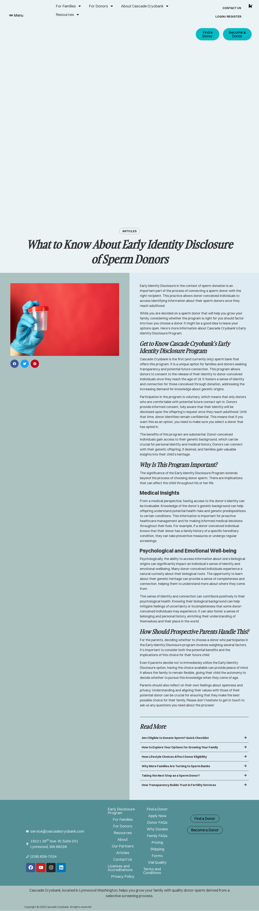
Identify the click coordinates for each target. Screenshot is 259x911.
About (122, 839)
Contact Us (231, 8)
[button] (14, 364)
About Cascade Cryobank (145, 6)
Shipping (157, 849)
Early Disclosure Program (121, 811)
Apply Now (157, 816)
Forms (157, 856)
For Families (68, 6)
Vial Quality (157, 862)
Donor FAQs (157, 822)
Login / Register (228, 16)
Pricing (157, 842)
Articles (129, 231)
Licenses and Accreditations (120, 868)
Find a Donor (157, 809)
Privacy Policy (122, 876)
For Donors (101, 6)
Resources (68, 14)
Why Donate (157, 829)
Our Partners (123, 846)
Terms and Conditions (152, 871)
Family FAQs (157, 836)
